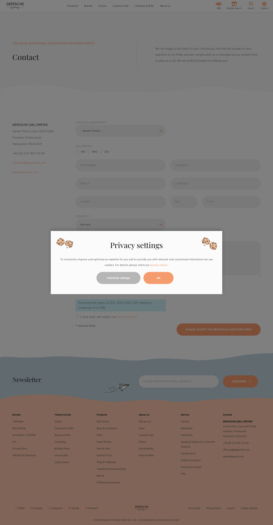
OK (159, 277)
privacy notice (158, 265)
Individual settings (118, 277)
